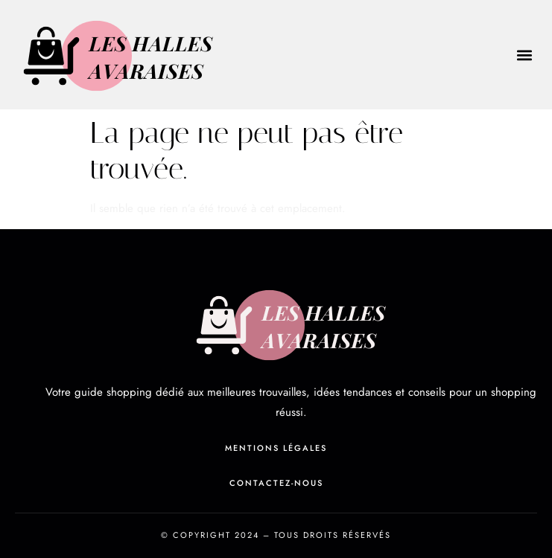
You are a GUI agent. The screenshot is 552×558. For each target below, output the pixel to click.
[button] (525, 54)
